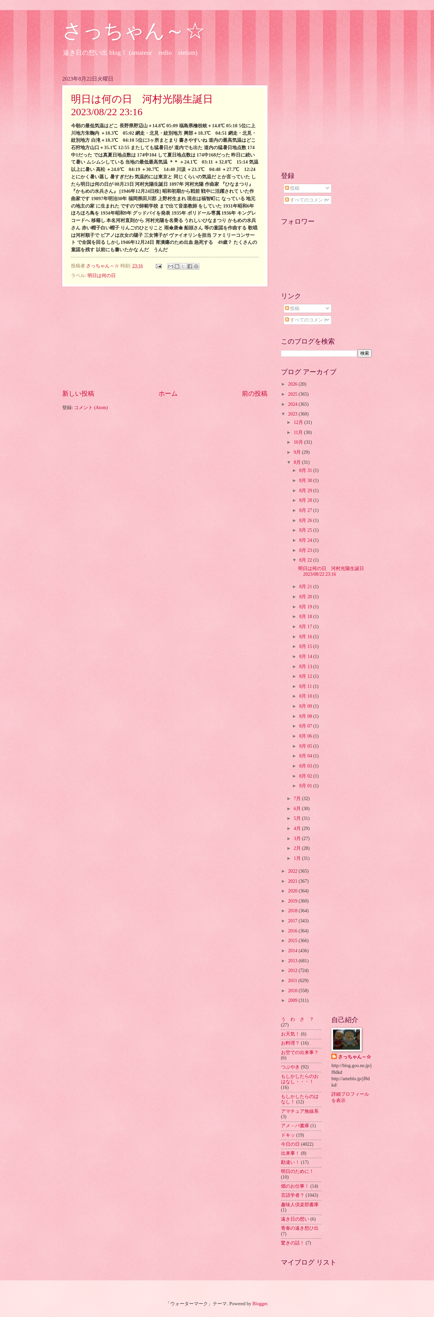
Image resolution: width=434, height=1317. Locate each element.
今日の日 (290, 1144)
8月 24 (306, 540)
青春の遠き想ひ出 (300, 1228)
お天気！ (290, 1034)
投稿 (292, 188)
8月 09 (306, 706)
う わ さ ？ (297, 1019)
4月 (298, 828)
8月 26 (306, 520)
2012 (293, 970)
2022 (293, 871)
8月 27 (306, 510)
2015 (293, 940)
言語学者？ (292, 1195)
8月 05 (306, 746)
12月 (299, 422)
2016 (293, 930)
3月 (298, 838)
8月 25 (306, 530)
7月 (298, 798)
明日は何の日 (101, 275)
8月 (298, 462)
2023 (293, 413)
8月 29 (306, 490)
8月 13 (306, 666)
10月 (299, 442)
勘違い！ (290, 1162)
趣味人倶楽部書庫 (300, 1204)
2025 (293, 394)
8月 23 (306, 550)
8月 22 (306, 560)
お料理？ (290, 1043)
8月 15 (306, 646)
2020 (293, 890)
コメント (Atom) (91, 407)
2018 (293, 910)
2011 (293, 980)
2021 (293, 881)
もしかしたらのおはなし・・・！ (300, 1079)
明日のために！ (297, 1171)
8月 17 (306, 626)
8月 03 (306, 766)
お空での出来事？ (300, 1052)
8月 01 (306, 785)
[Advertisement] (164, 338)
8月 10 (306, 696)
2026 (293, 384)
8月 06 (306, 736)
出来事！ (290, 1153)
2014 (293, 950)
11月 (299, 432)
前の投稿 (254, 393)
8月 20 (306, 596)
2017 (293, 920)
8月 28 (306, 500)
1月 (298, 858)
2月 (298, 848)
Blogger (259, 1303)
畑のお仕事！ (295, 1186)
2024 (293, 404)
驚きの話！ (292, 1242)
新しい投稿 (78, 393)
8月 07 (306, 726)
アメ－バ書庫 (295, 1125)
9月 (298, 452)
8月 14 (306, 656)
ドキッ (288, 1135)
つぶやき (290, 1066)
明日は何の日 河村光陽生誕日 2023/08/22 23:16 (333, 571)
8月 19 (306, 606)
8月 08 (306, 716)
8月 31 (306, 470)
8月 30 (306, 480)
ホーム (168, 393)
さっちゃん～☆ (133, 31)
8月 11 (306, 686)
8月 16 (306, 636)
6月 (298, 808)
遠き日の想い (295, 1219)
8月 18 (306, 616)
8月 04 (306, 755)
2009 (293, 1000)
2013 (293, 960)
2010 (293, 990)
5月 (298, 818)
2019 (293, 901)
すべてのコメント (306, 200)
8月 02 (306, 776)
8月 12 (306, 676)
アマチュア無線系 (300, 1111)
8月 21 (306, 586)
